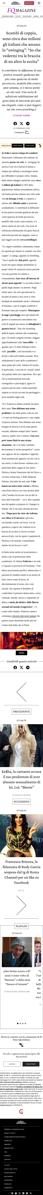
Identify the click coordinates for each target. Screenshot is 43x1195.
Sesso (21, 653)
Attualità (21, 26)
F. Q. (23, 890)
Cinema (36, 16)
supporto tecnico (6, 1105)
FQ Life (17, 16)
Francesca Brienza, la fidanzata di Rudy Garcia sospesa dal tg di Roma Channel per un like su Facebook (21, 872)
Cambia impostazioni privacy (15, 1137)
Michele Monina (23, 795)
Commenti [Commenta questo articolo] (21, 132)
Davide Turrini (22, 116)
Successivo (21, 801)
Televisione (26, 16)
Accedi (12, 1064)
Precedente (21, 711)
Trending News (7, 16)
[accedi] (39, 3)
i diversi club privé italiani (23, 616)
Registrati (31, 1064)
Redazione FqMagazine (18, 992)
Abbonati (29, 3)
